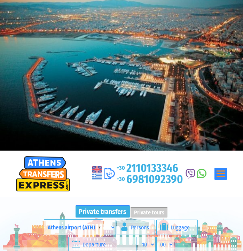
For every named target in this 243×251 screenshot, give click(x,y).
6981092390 (150, 179)
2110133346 (147, 168)
